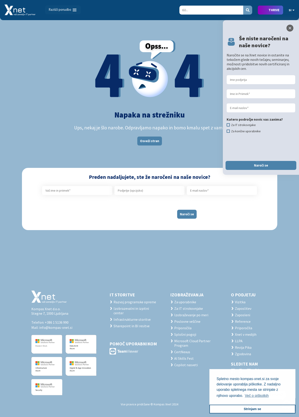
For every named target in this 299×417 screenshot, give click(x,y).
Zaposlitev (243, 308)
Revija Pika (243, 347)
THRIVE (274, 10)
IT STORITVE (122, 294)
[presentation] (137, 212)
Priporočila (182, 328)
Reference (243, 321)
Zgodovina (243, 354)
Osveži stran (149, 141)
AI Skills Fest (184, 358)
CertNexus (182, 352)
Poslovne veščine (187, 321)
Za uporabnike (185, 302)
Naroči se (187, 214)
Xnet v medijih (245, 334)
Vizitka (240, 302)
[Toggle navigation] (63, 9)
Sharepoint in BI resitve (132, 326)
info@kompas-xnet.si (55, 327)
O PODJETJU (243, 294)
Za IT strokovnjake (188, 308)
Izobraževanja (186, 294)
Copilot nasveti (186, 365)
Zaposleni (242, 315)
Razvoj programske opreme (135, 302)
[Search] (211, 10)
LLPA (239, 341)
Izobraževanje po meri (191, 315)
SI (292, 10)
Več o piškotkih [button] (257, 396)
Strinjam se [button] (252, 409)
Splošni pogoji (185, 334)
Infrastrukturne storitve (132, 319)
